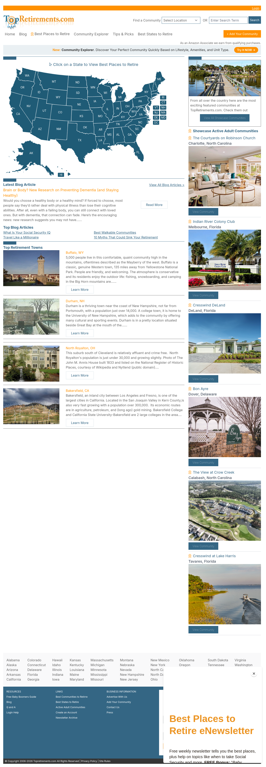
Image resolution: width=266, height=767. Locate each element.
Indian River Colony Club (214, 221)
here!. (253, 110)
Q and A (11, 707)
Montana (126, 660)
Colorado (34, 660)
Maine (74, 675)
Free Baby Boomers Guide (21, 696)
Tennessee (216, 665)
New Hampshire (132, 675)
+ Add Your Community (242, 34)
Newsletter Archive (66, 717)
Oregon (184, 665)
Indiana (57, 675)
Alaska (11, 665)
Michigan (98, 665)
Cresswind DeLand (209, 305)
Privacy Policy (89, 761)
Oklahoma (186, 660)
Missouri (97, 679)
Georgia (33, 679)
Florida (32, 675)
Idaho (56, 665)
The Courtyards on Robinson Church (224, 138)
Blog (23, 34)
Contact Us (113, 707)
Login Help (12, 712)
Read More (154, 205)
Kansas (75, 660)
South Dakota (218, 660)
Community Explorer (91, 34)
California (13, 679)
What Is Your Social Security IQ (26, 232)
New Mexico (160, 660)
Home (10, 34)
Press (110, 712)
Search (254, 20)
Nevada (126, 670)
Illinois (57, 670)
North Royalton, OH (80, 348)
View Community (203, 211)
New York (158, 665)
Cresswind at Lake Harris (214, 556)
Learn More (80, 290)
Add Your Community (119, 702)
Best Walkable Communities (115, 232)
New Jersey (129, 679)
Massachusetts (102, 660)
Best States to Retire (155, 34)
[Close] (254, 674)
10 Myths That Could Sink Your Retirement (126, 237)
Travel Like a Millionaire (21, 237)
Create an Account (66, 712)
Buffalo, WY (75, 253)
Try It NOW (246, 50)
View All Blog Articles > (166, 185)
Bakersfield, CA (77, 391)
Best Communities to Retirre (72, 696)
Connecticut (36, 665)
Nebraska (127, 665)
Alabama (13, 660)
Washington (244, 665)
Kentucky (77, 665)
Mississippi (99, 675)
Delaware (34, 670)
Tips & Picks (123, 34)
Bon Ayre (200, 389)
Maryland (77, 679)
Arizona (12, 670)
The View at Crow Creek (213, 472)
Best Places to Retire (50, 34)
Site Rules (105, 761)
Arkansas (13, 675)
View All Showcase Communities (225, 118)
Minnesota (99, 670)
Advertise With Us (117, 696)
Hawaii (57, 660)
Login (255, 8)
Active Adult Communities (70, 707)
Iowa (55, 679)
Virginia (240, 660)
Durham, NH (75, 301)
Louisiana (77, 670)
